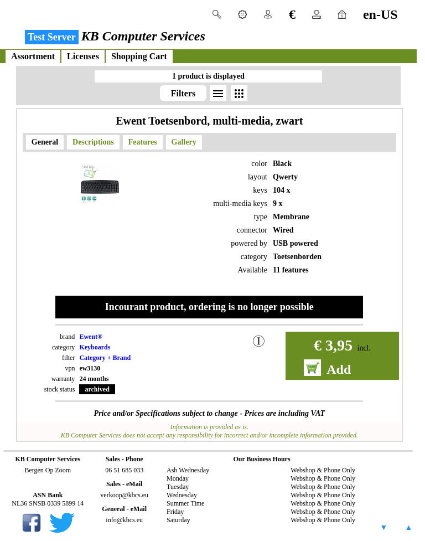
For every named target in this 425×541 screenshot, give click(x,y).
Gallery (184, 142)
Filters (183, 93)
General (45, 142)
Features (142, 142)
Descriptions (93, 142)
